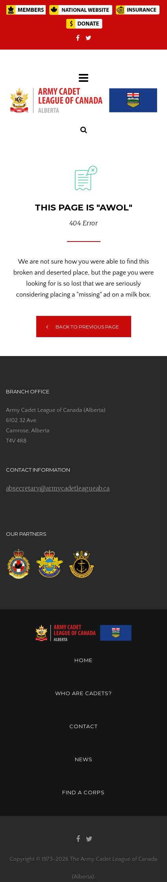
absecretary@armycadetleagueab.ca (57, 488)
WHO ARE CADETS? (83, 693)
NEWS (84, 759)
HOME (83, 660)
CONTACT (83, 726)
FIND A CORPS (83, 792)
